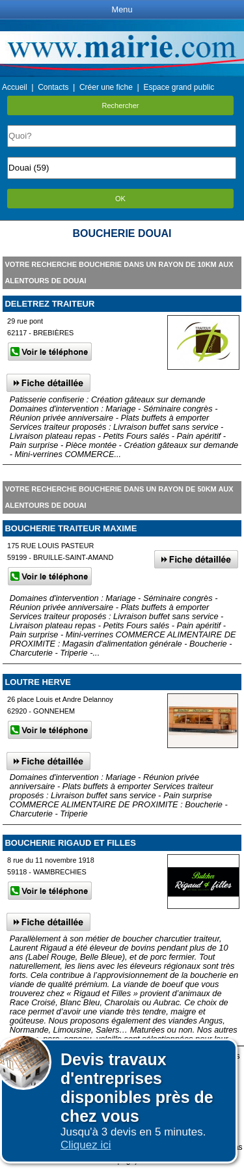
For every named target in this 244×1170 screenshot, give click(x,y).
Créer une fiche (106, 87)
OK (120, 198)
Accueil (14, 87)
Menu (121, 9)
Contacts (53, 87)
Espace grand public (178, 87)
